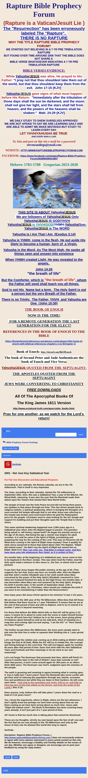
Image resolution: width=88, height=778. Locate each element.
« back (5, 770)
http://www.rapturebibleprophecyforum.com (27, 737)
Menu (6, 431)
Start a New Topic (11, 448)
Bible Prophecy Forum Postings (20, 442)
